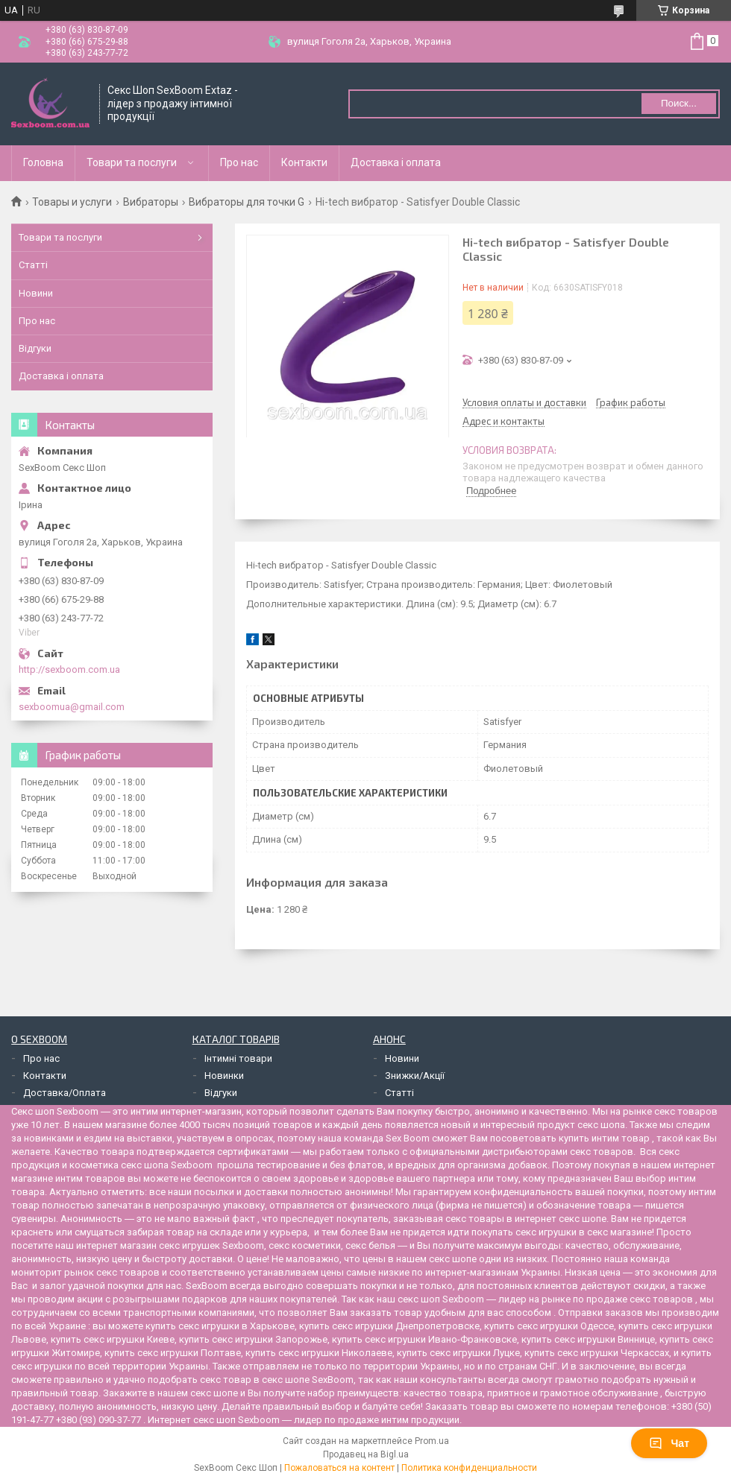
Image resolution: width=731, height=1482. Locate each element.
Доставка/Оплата (64, 1092)
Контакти (304, 162)
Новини (36, 293)
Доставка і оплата (396, 162)
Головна (43, 162)
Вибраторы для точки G (246, 202)
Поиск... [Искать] (679, 103)
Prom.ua (432, 1441)
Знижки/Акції (415, 1075)
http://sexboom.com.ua (69, 669)
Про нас (239, 162)
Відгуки (35, 348)
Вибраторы (150, 202)
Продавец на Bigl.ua (366, 1454)
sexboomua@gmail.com (72, 706)
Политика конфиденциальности (469, 1468)
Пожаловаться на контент (339, 1468)
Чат (669, 1443)
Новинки (224, 1075)
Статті (33, 264)
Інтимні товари (238, 1058)
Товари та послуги (132, 162)
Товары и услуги (72, 202)
